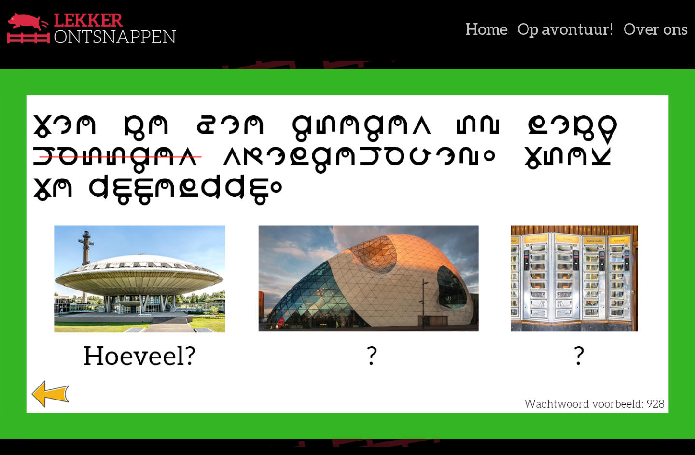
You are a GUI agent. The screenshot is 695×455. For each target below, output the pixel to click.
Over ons (656, 30)
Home (487, 30)
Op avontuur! (565, 30)
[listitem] (50, 393)
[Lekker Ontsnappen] (122, 30)
